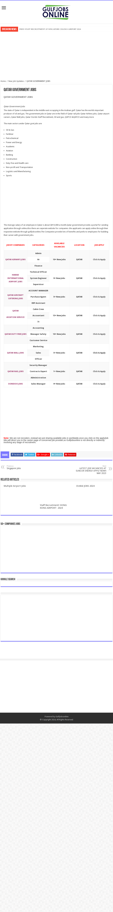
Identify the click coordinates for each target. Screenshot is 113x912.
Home (3, 81)
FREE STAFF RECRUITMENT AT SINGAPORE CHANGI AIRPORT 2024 (50, 29)
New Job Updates (16, 81)
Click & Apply (99, 259)
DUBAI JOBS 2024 (85, 486)
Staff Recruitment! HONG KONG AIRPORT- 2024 (53, 506)
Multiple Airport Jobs (15, 486)
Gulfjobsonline (62, 905)
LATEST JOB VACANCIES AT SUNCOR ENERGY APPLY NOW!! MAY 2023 (90, 469)
